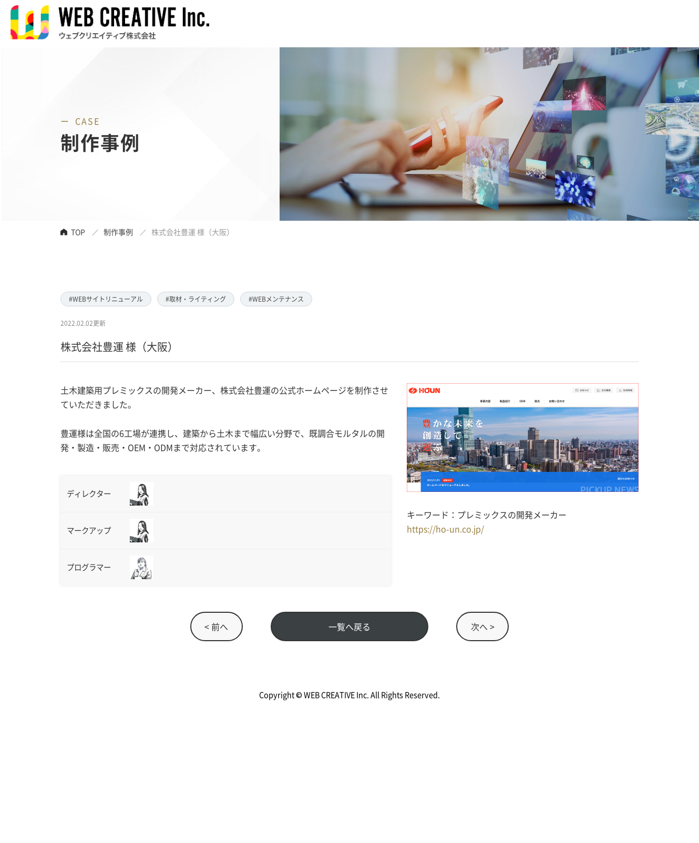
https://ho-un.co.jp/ (445, 528)
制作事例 (118, 232)
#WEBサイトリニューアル (106, 298)
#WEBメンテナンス (276, 298)
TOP (78, 232)
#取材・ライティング (196, 298)
